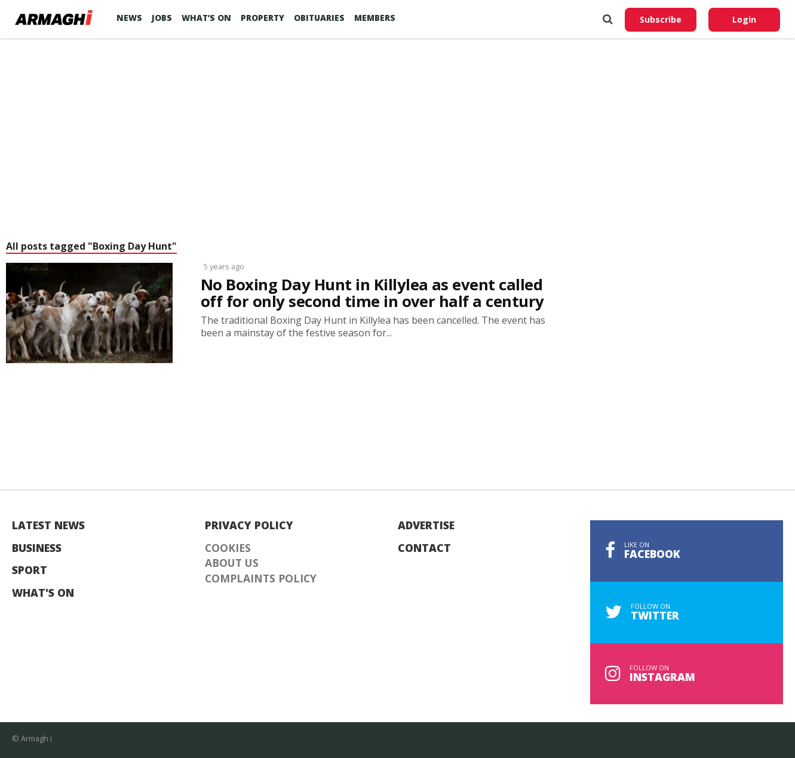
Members (374, 17)
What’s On (206, 17)
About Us (232, 563)
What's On (43, 593)
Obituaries (319, 17)
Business (37, 548)
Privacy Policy (249, 525)
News (129, 17)
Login (744, 19)
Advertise (426, 525)
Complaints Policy (261, 578)
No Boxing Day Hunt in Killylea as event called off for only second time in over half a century (372, 293)
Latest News (48, 525)
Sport (29, 570)
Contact (424, 548)
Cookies (228, 548)
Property (262, 17)
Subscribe (661, 19)
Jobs (162, 17)
